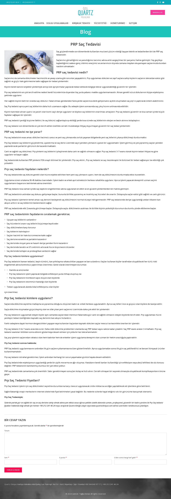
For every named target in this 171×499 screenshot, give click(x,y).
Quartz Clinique (10, 484)
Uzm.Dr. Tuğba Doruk (81, 494)
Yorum (6, 431)
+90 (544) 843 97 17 (28, 2)
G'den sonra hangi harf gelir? (126, 457)
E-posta (63, 457)
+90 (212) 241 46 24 (12, 2)
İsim (6, 457)
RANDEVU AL (158, 12)
